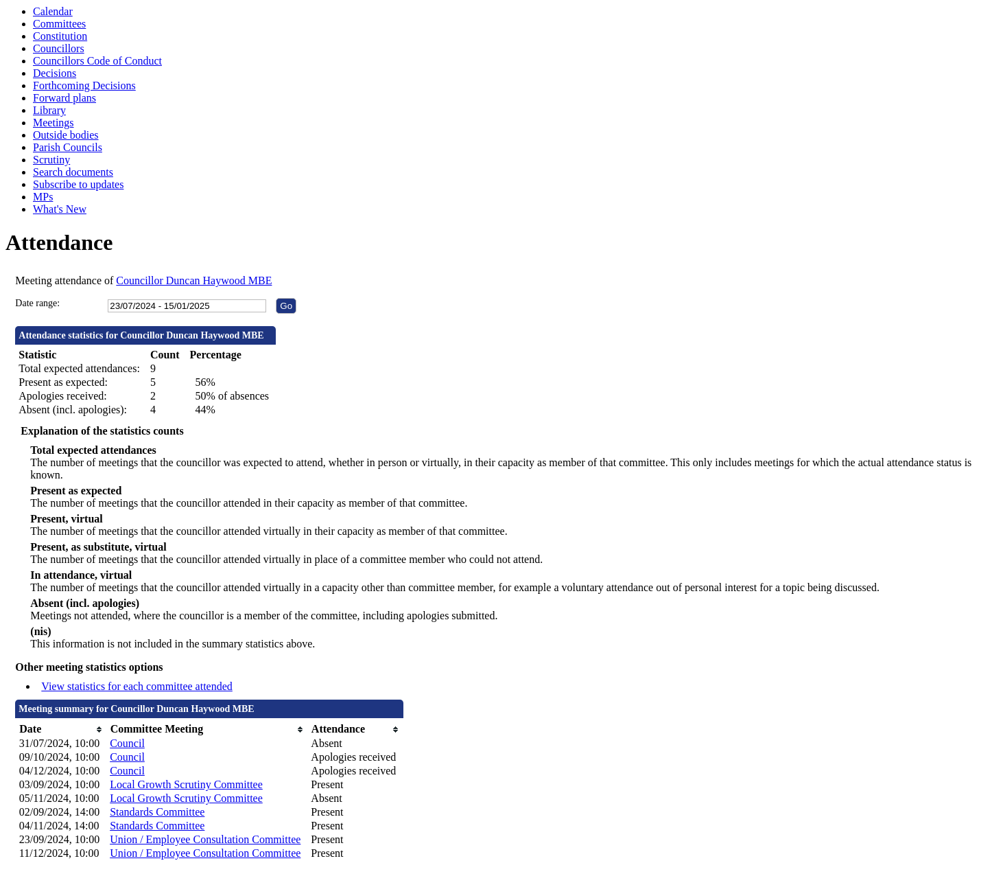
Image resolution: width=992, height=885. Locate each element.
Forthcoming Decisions (84, 85)
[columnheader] (61, 729)
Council (127, 743)
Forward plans (64, 98)
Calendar (53, 11)
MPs (43, 197)
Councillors (58, 48)
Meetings (53, 122)
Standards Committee (157, 812)
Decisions (54, 73)
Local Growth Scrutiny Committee (186, 784)
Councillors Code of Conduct (97, 61)
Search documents (73, 172)
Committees (59, 24)
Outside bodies (66, 135)
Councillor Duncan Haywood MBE (194, 280)
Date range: (37, 303)
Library (49, 110)
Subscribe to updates (78, 184)
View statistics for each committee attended (137, 686)
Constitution (60, 36)
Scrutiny (51, 159)
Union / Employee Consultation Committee (205, 839)
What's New (59, 209)
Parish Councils (67, 147)
